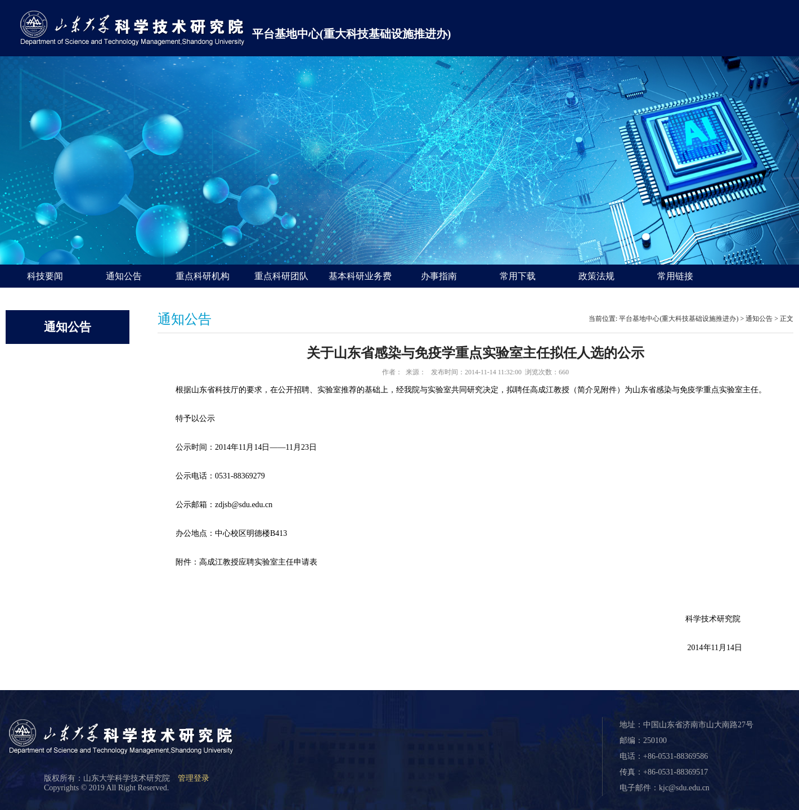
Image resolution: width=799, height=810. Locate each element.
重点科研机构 (203, 276)
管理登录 (193, 778)
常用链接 (675, 276)
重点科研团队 (281, 276)
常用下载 (518, 276)
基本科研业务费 (360, 276)
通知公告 (124, 276)
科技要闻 (45, 276)
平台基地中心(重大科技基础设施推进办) (351, 34)
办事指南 (439, 276)
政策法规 (596, 276)
